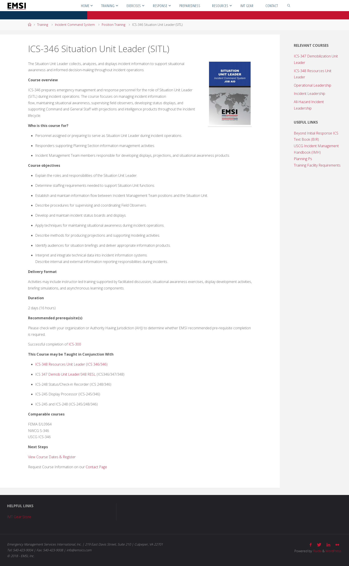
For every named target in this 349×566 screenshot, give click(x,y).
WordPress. (333, 551)
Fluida (316, 551)
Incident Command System (75, 24)
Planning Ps (303, 158)
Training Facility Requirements (317, 165)
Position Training (113, 24)
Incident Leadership (309, 93)
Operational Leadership (312, 85)
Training (42, 24)
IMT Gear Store (19, 516)
